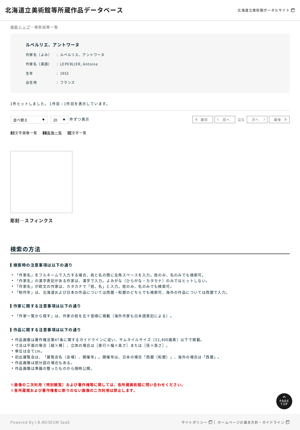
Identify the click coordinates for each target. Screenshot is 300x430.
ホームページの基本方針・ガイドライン (251, 422)
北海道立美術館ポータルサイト (264, 10)
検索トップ (20, 26)
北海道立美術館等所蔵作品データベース (64, 9)
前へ (226, 119)
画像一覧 (52, 132)
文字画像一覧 (23, 132)
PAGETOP (284, 402)
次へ (255, 119)
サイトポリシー (194, 422)
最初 (204, 119)
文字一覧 (77, 132)
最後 (277, 119)
